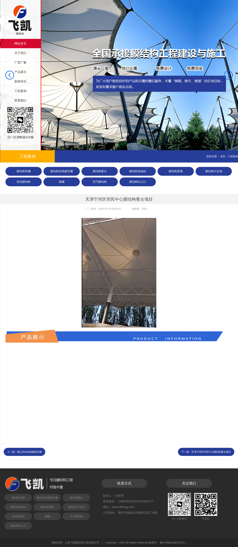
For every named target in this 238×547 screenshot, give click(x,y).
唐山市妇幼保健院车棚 (29, 451)
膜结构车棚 (24, 171)
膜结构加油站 (137, 171)
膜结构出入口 (137, 181)
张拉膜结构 (24, 181)
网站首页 (20, 43)
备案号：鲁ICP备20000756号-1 (167, 542)
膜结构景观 (176, 171)
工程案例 (20, 91)
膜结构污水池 (213, 171)
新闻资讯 (20, 81)
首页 (222, 156)
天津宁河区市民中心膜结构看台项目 (211, 451)
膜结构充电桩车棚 (61, 171)
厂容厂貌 (20, 62)
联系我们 (20, 100)
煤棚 (61, 181)
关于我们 (20, 53)
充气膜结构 (100, 181)
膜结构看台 (100, 171)
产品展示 (20, 72)
